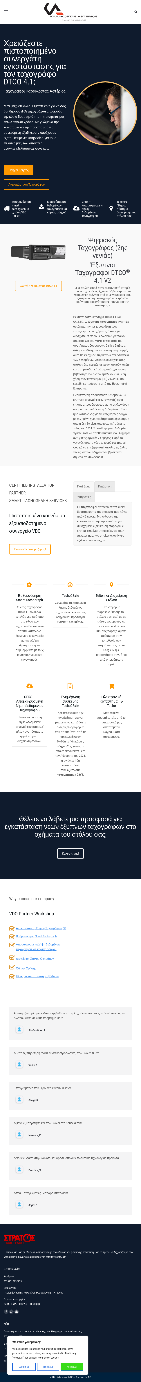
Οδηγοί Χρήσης (18, 170)
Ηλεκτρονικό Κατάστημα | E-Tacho (37, 976)
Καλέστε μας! (70, 853)
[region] (47, 1355)
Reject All (48, 1366)
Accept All (72, 1366)
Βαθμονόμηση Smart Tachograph (36, 936)
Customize (24, 1366)
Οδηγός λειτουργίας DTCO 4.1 (38, 286)
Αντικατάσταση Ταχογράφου (26, 184)
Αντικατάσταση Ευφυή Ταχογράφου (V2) (41, 928)
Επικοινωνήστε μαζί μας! (30, 549)
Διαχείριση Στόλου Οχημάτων (35, 958)
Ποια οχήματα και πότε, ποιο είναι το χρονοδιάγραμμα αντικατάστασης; (43, 1331)
